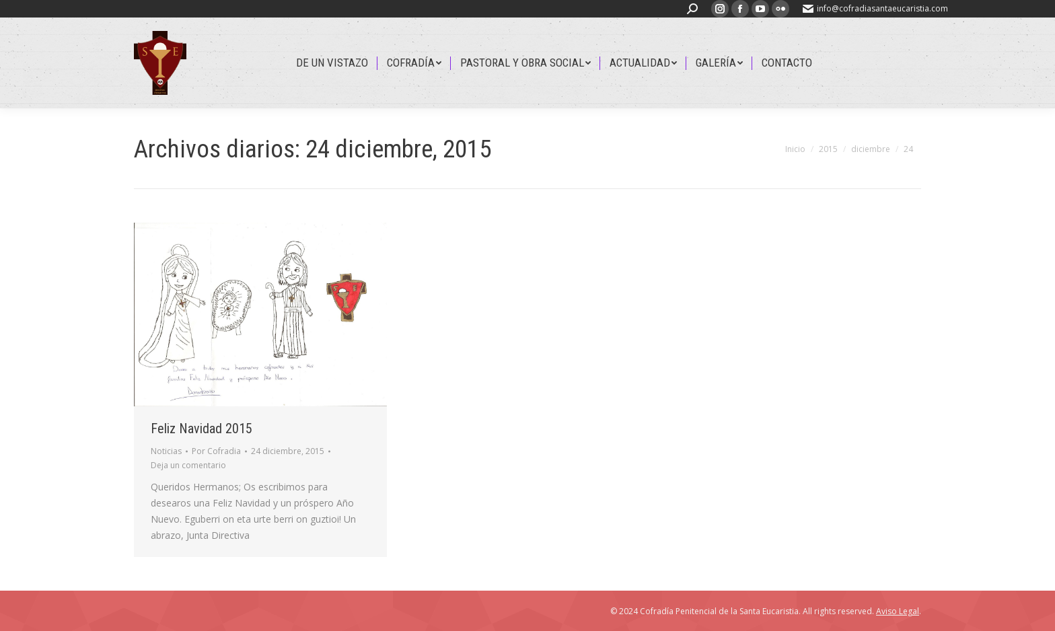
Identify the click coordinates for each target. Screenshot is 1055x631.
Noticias (166, 451)
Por (216, 451)
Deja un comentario (188, 465)
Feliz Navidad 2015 (201, 428)
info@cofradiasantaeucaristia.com (875, 8)
